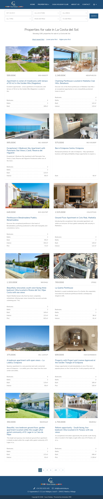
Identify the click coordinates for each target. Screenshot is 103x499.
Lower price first (52, 39)
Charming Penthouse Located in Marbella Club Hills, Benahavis (75, 82)
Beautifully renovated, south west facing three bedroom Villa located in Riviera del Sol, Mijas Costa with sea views (26, 290)
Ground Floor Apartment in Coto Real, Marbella (75, 217)
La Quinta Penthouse (64, 288)
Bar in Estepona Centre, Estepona (69, 148)
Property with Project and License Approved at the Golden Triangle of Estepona (75, 361)
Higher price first (65, 39)
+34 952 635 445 (42, 488)
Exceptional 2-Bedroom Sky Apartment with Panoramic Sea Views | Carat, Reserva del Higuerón (26, 150)
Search (94, 16)
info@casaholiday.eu (62, 488)
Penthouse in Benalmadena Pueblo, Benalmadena (22, 218)
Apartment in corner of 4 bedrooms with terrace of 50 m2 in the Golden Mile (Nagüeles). (27, 82)
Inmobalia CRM (66, 497)
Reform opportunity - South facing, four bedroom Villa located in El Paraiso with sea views (74, 430)
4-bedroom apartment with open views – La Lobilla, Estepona (25, 361)
